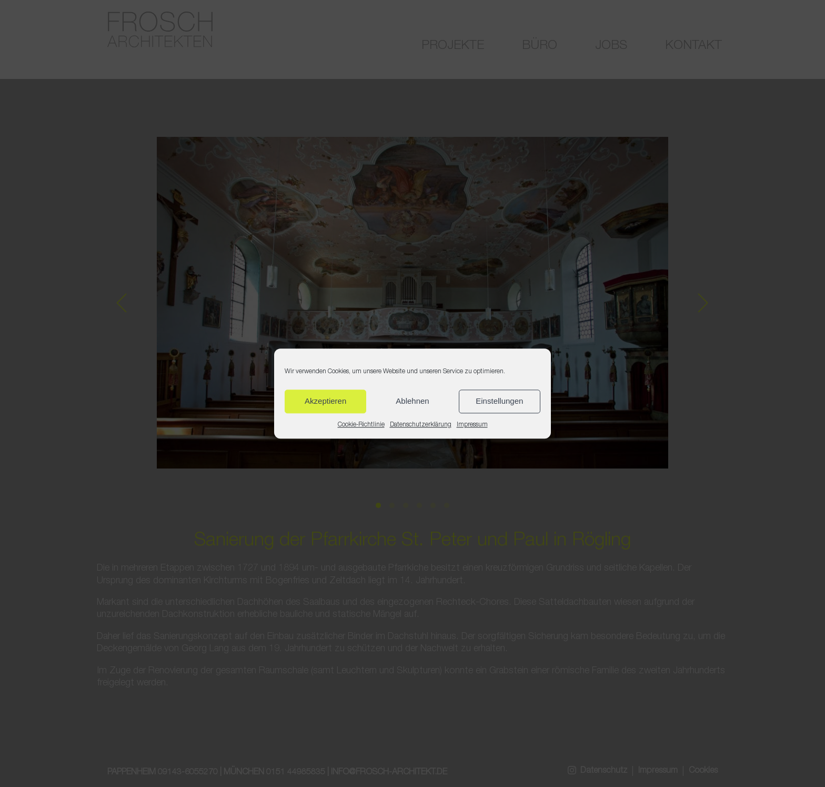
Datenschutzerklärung (420, 425)
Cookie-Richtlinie (361, 425)
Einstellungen (499, 400)
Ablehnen (412, 400)
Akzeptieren (325, 400)
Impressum (472, 425)
